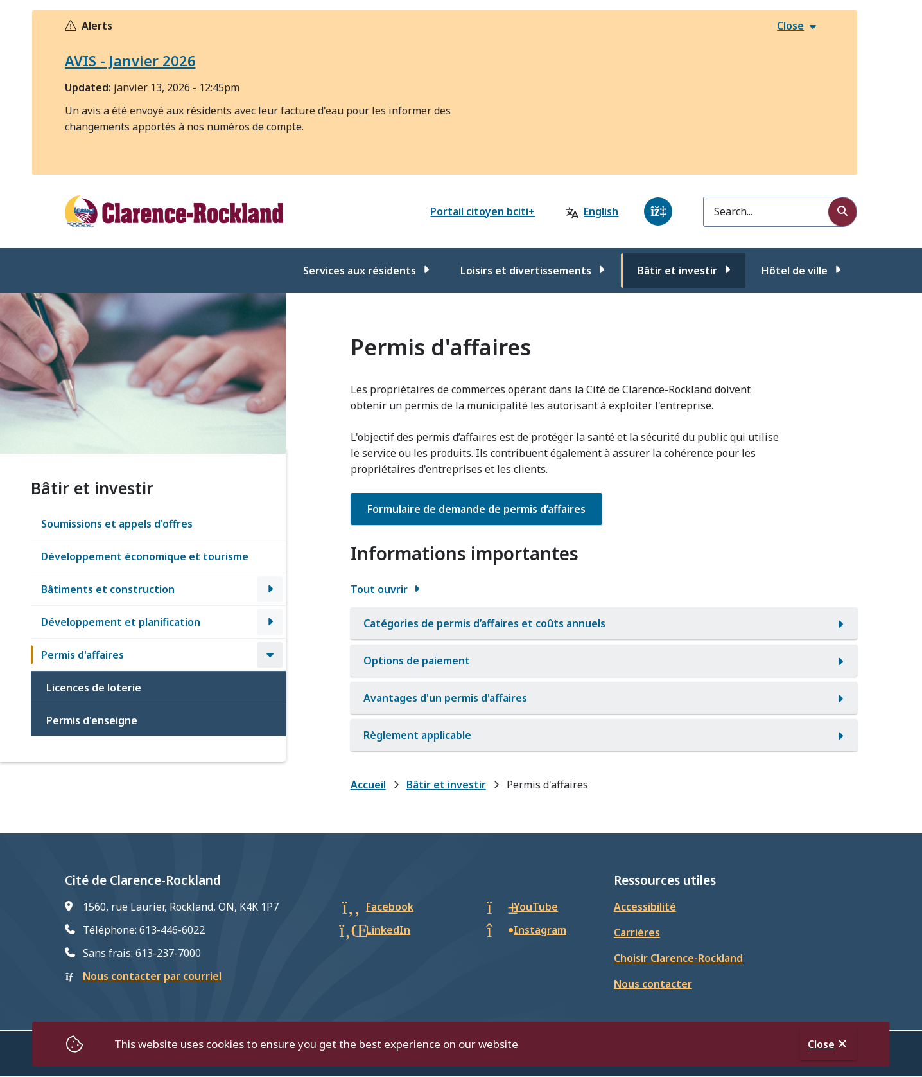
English (601, 211)
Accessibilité (645, 907)
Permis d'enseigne (91, 720)
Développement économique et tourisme (144, 556)
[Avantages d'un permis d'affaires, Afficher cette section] (604, 698)
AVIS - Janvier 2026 (130, 60)
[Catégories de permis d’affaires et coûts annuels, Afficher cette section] (604, 623)
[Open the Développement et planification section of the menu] (270, 622)
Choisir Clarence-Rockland (678, 958)
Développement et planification (120, 622)
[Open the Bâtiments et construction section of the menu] (270, 589)
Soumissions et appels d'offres (117, 524)
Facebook (389, 907)
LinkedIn (388, 930)
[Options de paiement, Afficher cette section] (604, 661)
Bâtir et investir (677, 270)
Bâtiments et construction (108, 589)
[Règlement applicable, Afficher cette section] (604, 735)
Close (821, 1044)
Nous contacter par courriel (152, 976)
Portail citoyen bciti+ (482, 211)
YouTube (536, 907)
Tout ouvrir (379, 589)
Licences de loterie (93, 688)
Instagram (540, 930)
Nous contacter (653, 984)
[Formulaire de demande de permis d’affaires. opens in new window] (476, 509)
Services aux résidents (359, 270)
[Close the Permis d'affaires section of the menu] (270, 655)
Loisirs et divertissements (525, 270)
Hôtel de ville (794, 270)
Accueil (368, 785)
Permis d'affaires (82, 655)
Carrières (637, 932)
